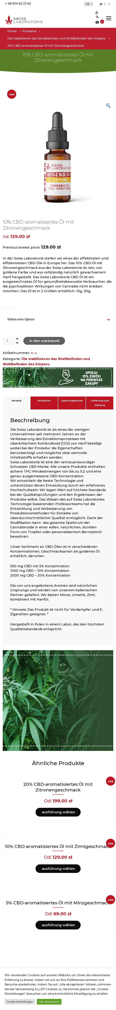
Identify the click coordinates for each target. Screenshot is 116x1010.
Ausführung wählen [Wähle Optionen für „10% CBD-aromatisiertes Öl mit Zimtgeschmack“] (58, 869)
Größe (7, 307)
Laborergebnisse (72, 400)
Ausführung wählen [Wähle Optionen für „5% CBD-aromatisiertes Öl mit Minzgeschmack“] (58, 925)
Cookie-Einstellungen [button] (20, 1001)
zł (101, 4)
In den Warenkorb (44, 341)
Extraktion (44, 400)
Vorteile (16, 400)
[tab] (16, 403)
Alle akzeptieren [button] (49, 1001)
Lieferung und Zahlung (100, 403)
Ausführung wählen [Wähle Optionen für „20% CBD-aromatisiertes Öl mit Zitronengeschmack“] (58, 812)
